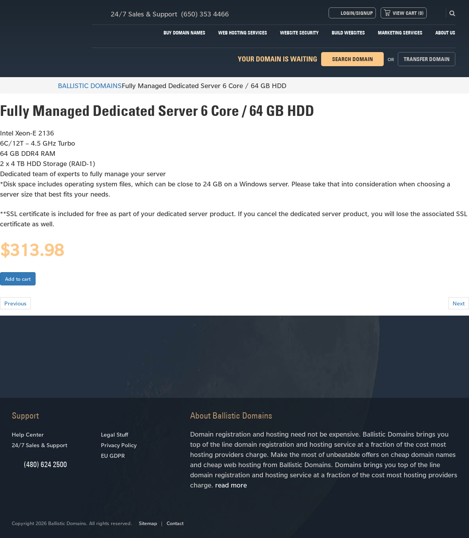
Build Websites (348, 33)
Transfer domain (426, 59)
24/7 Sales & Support (39, 445)
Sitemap (148, 523)
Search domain (352, 59)
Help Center (28, 434)
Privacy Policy (119, 445)
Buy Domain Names (184, 33)
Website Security (299, 33)
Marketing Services (400, 33)
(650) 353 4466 (205, 13)
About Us (445, 33)
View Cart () (408, 13)
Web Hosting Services (242, 33)
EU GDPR (113, 455)
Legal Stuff (114, 434)
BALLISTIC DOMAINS (86, 85)
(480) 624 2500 (45, 464)
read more (231, 484)
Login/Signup (357, 13)
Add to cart (18, 279)
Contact (175, 523)
